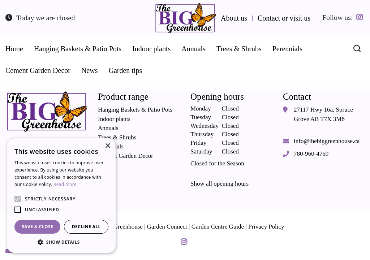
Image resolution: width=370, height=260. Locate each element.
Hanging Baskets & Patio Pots (135, 109)
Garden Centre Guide (218, 226)
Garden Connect (167, 226)
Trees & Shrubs (117, 137)
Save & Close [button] (37, 227)
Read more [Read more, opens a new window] (65, 184)
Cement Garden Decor (125, 155)
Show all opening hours (219, 183)
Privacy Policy (266, 226)
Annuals (108, 128)
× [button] (107, 146)
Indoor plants (114, 118)
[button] (61, 242)
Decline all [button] (86, 227)
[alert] (61, 195)
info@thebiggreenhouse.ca (327, 140)
